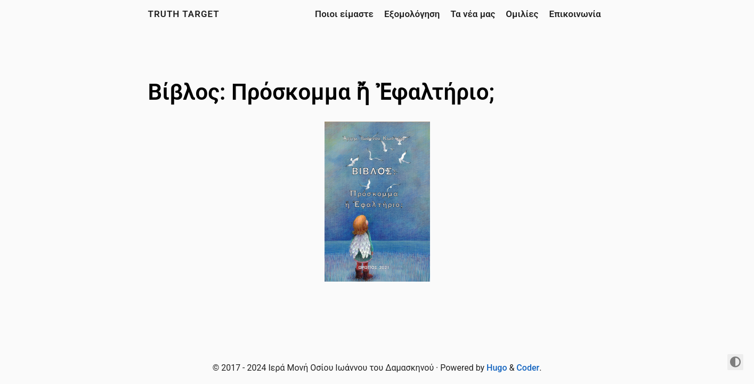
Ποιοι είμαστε (344, 14)
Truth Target (184, 14)
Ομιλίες (522, 14)
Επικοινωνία (575, 14)
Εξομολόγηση (412, 14)
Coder (527, 368)
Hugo (497, 368)
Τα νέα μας (472, 14)
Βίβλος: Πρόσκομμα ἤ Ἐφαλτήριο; (321, 92)
